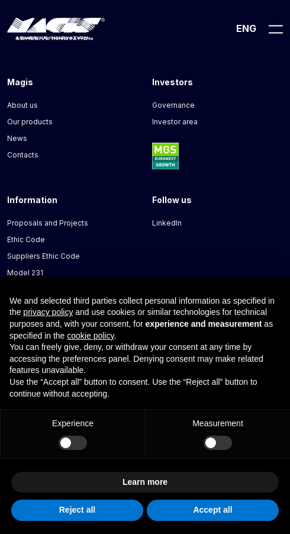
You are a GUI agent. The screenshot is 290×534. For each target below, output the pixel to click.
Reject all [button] (77, 509)
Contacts (22, 154)
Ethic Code (26, 239)
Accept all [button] (212, 509)
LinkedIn (167, 222)
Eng (246, 28)
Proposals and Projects (47, 222)
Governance (173, 105)
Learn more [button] (145, 482)
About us (22, 105)
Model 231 (25, 272)
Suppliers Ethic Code (43, 256)
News (17, 138)
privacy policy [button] (48, 312)
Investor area (175, 121)
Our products (30, 121)
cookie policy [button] (90, 335)
